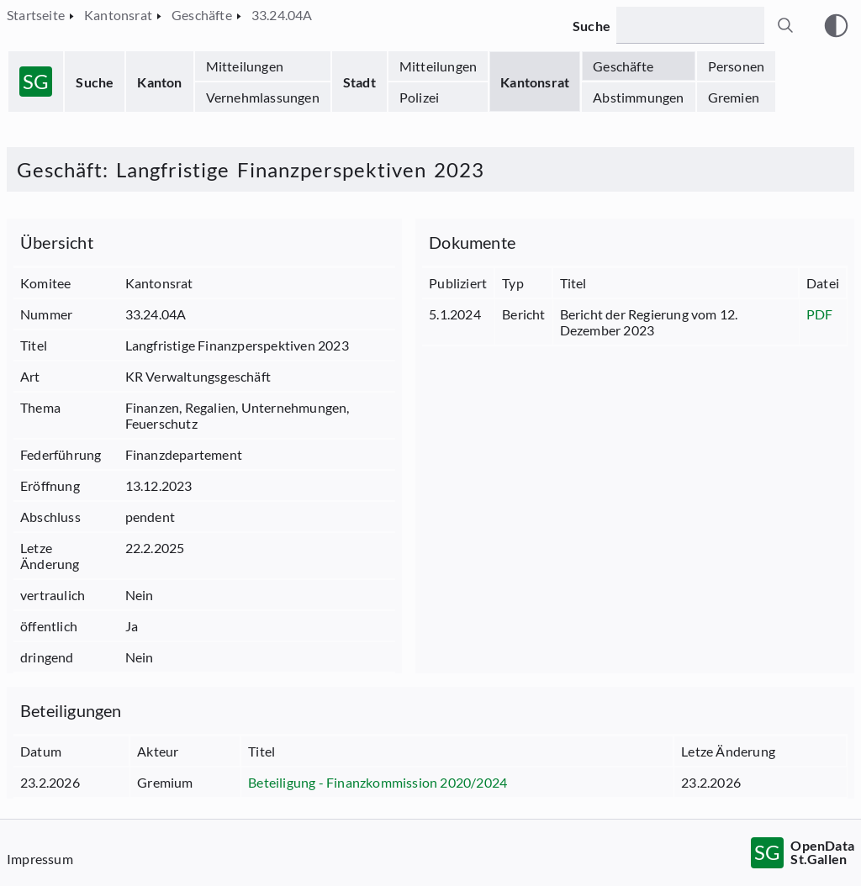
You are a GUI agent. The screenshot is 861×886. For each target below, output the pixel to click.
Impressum (40, 859)
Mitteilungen (244, 66)
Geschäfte (623, 66)
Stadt (359, 82)
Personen (736, 66)
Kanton (159, 82)
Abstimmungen (638, 97)
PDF (819, 314)
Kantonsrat (534, 82)
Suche (95, 82)
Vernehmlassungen (263, 97)
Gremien (733, 97)
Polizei (419, 97)
